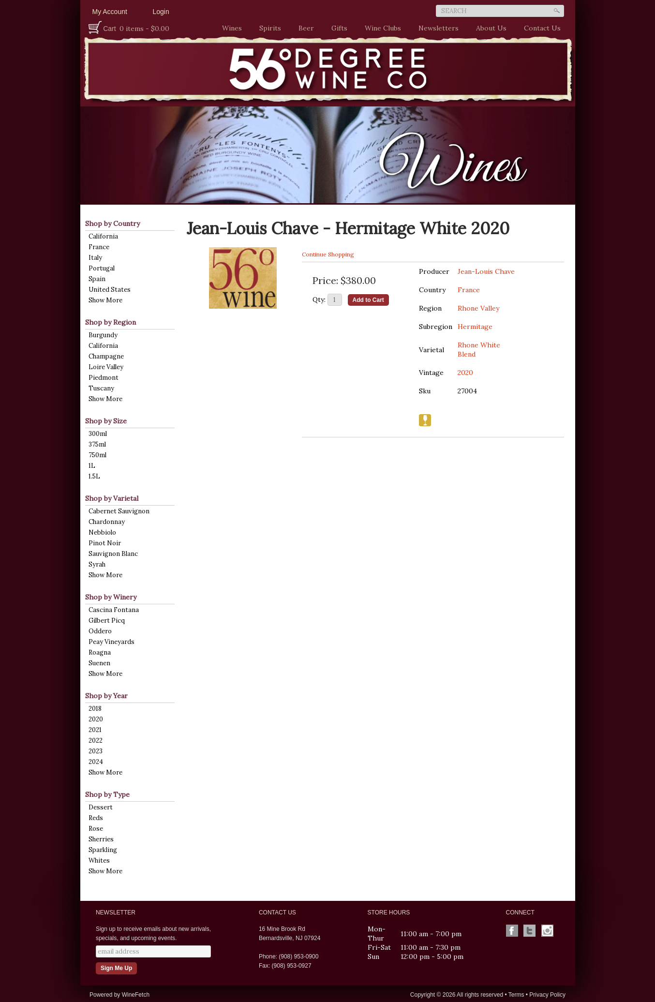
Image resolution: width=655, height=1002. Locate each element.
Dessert (101, 807)
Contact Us (542, 28)
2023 (96, 751)
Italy (95, 258)
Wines (229, 28)
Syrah (97, 564)
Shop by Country (112, 223)
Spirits (268, 28)
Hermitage (475, 326)
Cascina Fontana (114, 610)
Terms (516, 994)
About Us (488, 28)
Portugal (102, 268)
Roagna (100, 652)
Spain (97, 279)
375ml (97, 444)
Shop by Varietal (111, 498)
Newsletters (438, 28)
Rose (96, 828)
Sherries (101, 839)
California (103, 236)
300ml (98, 434)
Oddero (100, 631)
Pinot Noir (105, 543)
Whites (99, 860)
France (99, 247)
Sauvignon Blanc (113, 554)
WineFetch (135, 994)
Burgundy (103, 335)
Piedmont (104, 378)
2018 (95, 708)
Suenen (99, 663)
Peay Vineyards (111, 642)
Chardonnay (107, 522)
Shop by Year (106, 695)
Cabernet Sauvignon (119, 511)
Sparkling (103, 850)
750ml (97, 455)
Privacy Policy (547, 994)
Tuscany (101, 388)
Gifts (337, 28)
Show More (105, 300)
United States (110, 289)
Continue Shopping (328, 254)
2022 (96, 740)
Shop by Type (107, 794)
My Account (109, 11)
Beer (304, 28)
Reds (96, 818)
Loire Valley (106, 367)
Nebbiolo (102, 532)
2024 (96, 762)
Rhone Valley (478, 308)
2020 (96, 719)
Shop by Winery (110, 597)
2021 (95, 730)
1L (92, 466)
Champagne (106, 356)
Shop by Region (110, 322)
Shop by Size (106, 421)
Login (161, 11)
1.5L (94, 476)
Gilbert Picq (107, 620)
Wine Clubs (380, 28)
